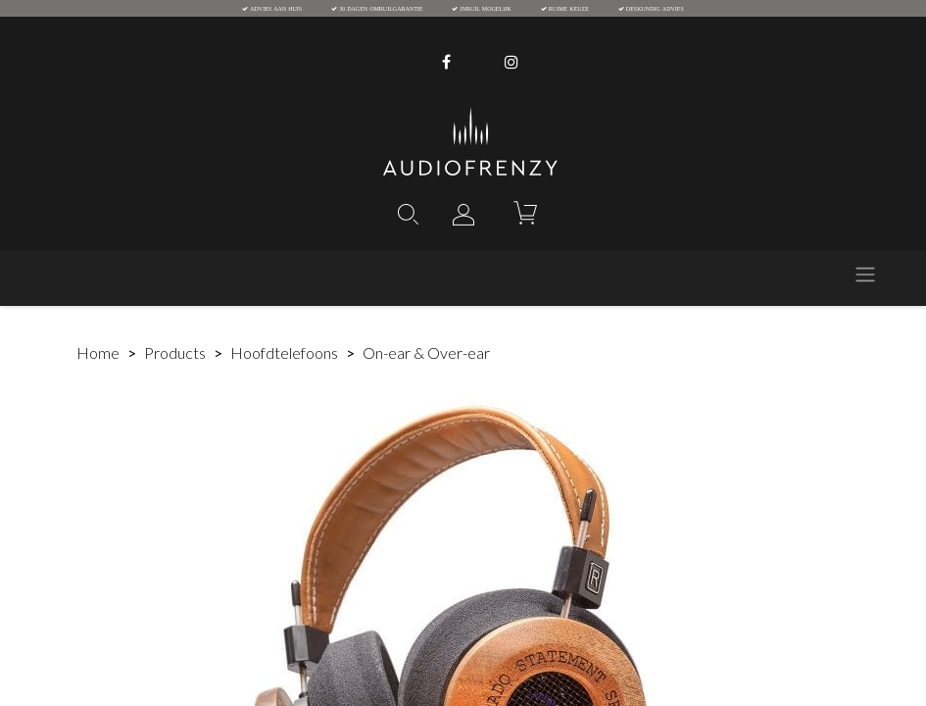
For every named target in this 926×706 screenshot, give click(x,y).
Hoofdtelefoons (284, 352)
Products (175, 352)
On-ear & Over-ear (426, 352)
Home (98, 352)
